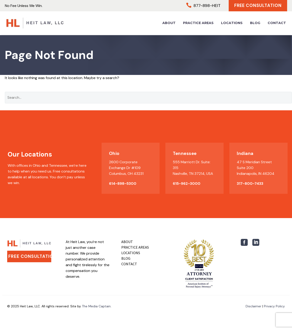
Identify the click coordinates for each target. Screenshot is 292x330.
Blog (255, 23)
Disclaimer (253, 306)
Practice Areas (198, 23)
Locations (232, 23)
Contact (277, 23)
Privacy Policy (274, 306)
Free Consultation (257, 6)
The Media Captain (96, 306)
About (169, 23)
